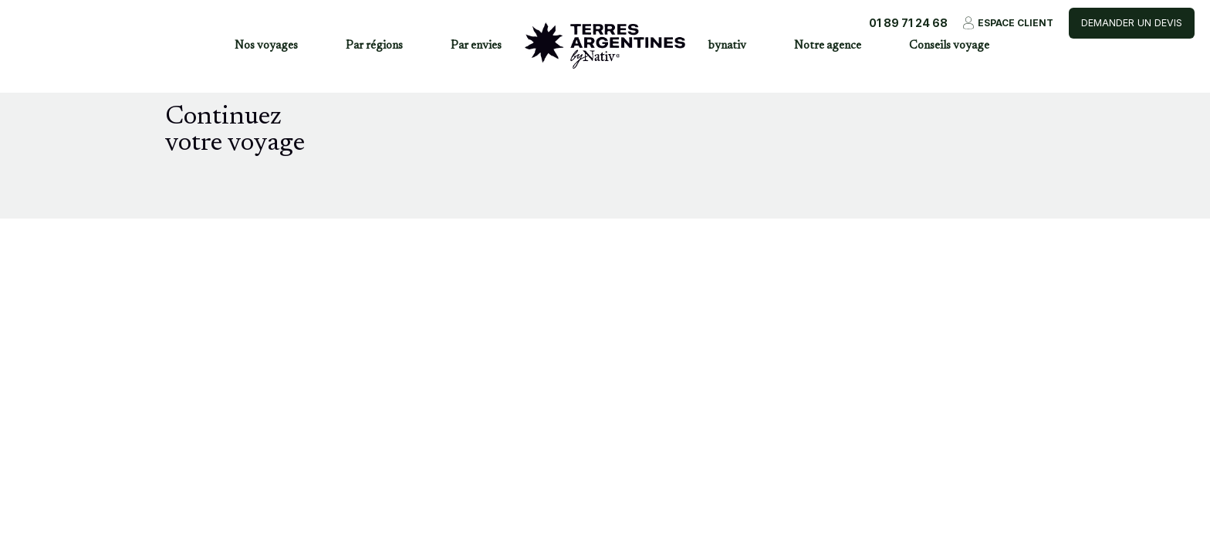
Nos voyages (266, 46)
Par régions (374, 46)
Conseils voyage (949, 46)
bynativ (727, 46)
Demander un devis (1131, 23)
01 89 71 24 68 (908, 22)
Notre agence (827, 46)
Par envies (476, 46)
